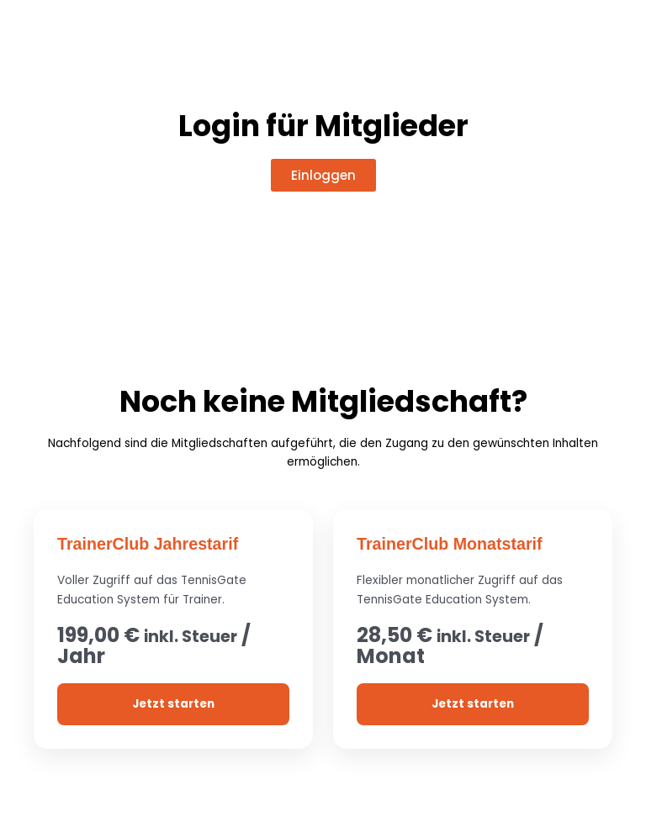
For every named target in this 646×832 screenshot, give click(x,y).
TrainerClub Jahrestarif (149, 543)
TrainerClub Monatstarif (451, 543)
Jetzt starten (173, 703)
